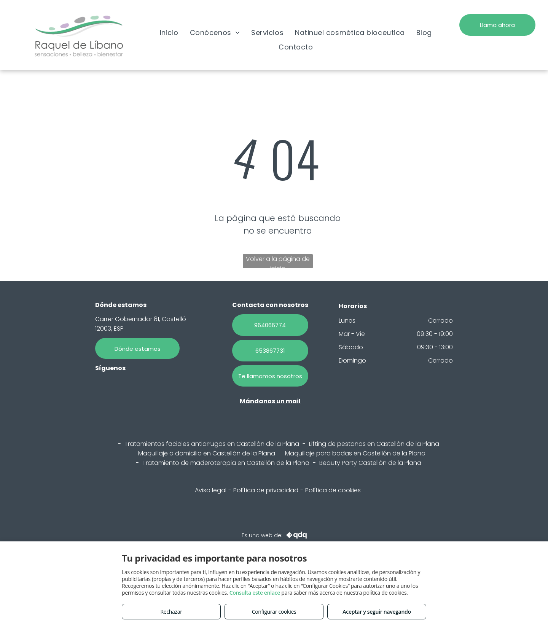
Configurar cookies (274, 611)
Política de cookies (333, 490)
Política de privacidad (265, 490)
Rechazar (171, 611)
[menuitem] (169, 32)
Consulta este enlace (254, 592)
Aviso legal (210, 490)
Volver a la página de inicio (278, 261)
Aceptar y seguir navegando (376, 611)
